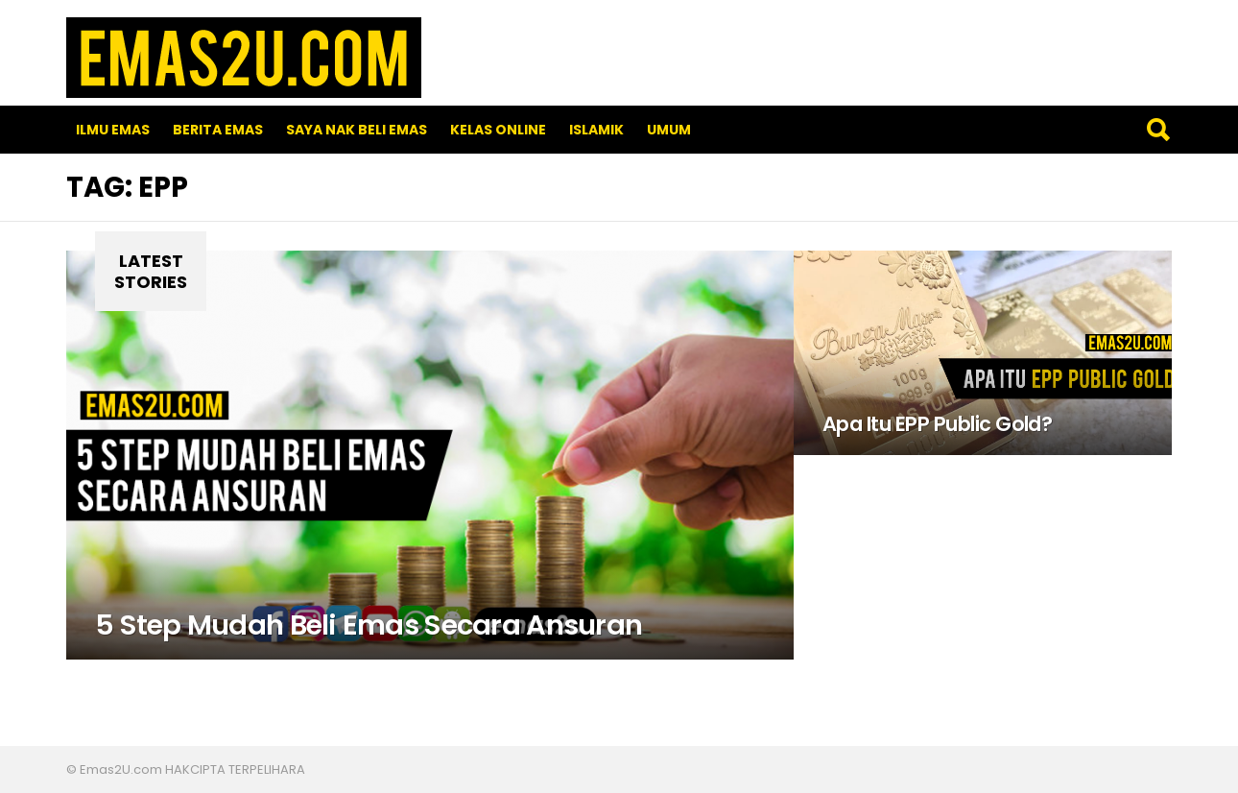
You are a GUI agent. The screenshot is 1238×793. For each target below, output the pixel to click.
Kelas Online (498, 129)
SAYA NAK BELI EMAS (356, 129)
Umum (669, 129)
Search (1157, 129)
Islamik (596, 129)
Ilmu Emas (113, 129)
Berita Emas (218, 129)
